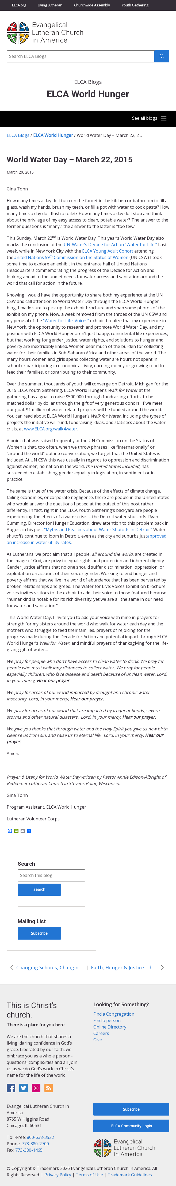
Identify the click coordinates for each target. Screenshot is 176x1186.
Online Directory (109, 1027)
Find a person (107, 1020)
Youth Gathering (135, 5)
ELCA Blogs (18, 135)
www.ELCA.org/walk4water (50, 429)
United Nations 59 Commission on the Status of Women (70, 257)
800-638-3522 (40, 1137)
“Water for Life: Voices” (66, 321)
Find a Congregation (113, 1014)
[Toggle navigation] (148, 118)
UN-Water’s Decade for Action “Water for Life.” (110, 244)
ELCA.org (19, 5)
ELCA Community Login (131, 1125)
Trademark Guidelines (130, 1175)
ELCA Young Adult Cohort (107, 251)
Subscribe (39, 933)
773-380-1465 (29, 1150)
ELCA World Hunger (53, 135)
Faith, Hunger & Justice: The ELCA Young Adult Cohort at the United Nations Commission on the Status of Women (124, 967)
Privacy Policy (57, 1175)
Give (97, 1040)
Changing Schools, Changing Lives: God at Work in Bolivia (49, 967)
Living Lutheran (50, 5)
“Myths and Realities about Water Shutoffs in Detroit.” (97, 529)
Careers (101, 1033)
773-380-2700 (35, 1144)
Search (26, 864)
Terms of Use (89, 1175)
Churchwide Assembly (92, 5)
